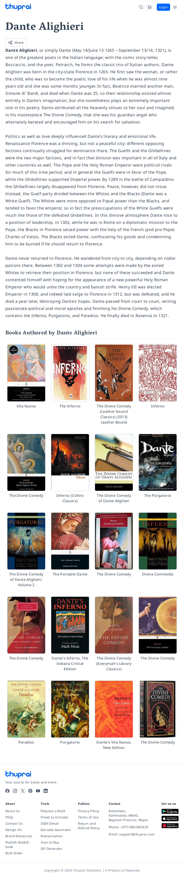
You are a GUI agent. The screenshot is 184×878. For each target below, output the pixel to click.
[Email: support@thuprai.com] (131, 834)
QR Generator (51, 848)
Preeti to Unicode (54, 817)
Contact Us (13, 823)
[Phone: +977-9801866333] (131, 827)
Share (16, 42)
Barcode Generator (56, 830)
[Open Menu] (175, 7)
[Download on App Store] (170, 818)
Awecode (133, 870)
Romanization (51, 836)
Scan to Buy (50, 842)
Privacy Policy (88, 811)
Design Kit (13, 830)
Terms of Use (88, 817)
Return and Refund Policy (89, 825)
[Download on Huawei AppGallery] (170, 825)
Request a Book (53, 811)
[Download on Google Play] (170, 811)
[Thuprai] (18, 7)
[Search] (141, 7)
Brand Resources (18, 836)
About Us (12, 811)
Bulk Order (14, 853)
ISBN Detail (50, 823)
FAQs (9, 817)
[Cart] (149, 7)
